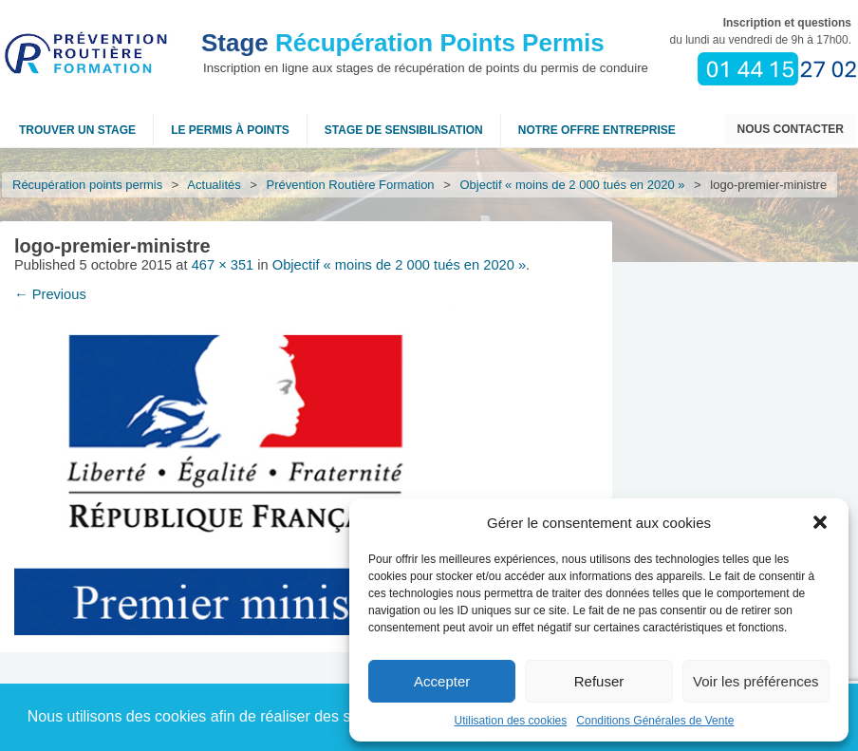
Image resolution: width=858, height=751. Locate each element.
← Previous (50, 294)
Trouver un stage (77, 130)
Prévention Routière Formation (351, 185)
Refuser (599, 681)
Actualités (214, 185)
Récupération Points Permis (403, 42)
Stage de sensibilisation (404, 130)
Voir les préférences (756, 681)
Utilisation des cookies (511, 720)
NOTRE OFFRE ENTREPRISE (597, 130)
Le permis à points (230, 130)
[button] (820, 522)
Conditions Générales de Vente (655, 720)
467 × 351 (223, 264)
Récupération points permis (87, 185)
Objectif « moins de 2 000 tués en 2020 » (572, 185)
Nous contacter (790, 129)
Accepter (442, 681)
